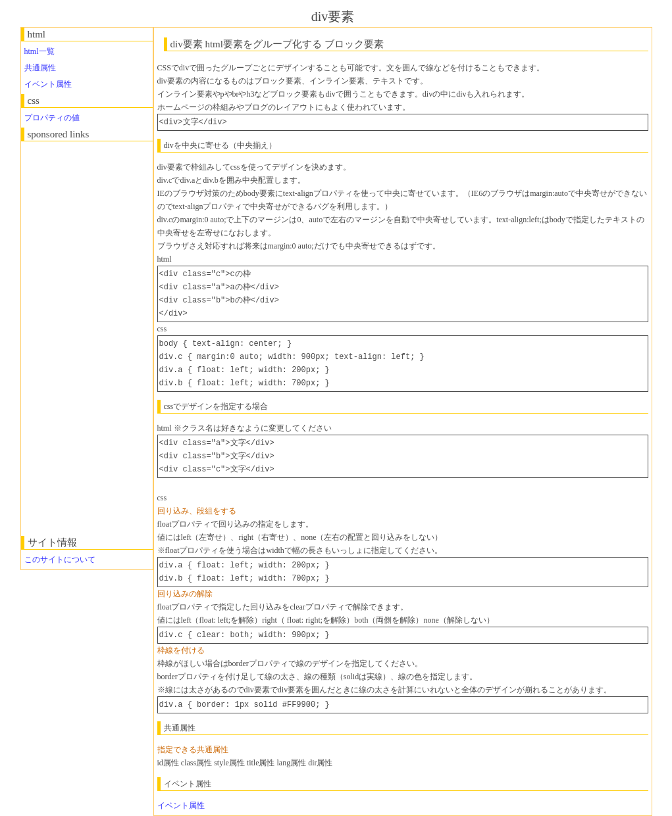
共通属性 (40, 67)
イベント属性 (48, 84)
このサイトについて (59, 559)
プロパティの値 (52, 117)
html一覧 (39, 51)
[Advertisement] (73, 338)
